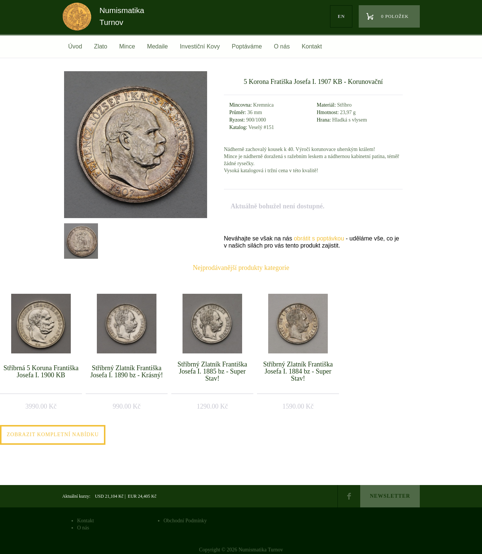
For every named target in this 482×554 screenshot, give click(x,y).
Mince (127, 46)
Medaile (157, 46)
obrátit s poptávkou (319, 238)
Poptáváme (247, 46)
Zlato (100, 46)
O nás (282, 46)
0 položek (395, 16)
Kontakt (312, 46)
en (341, 16)
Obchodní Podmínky (185, 520)
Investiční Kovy (200, 46)
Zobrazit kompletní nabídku (53, 434)
